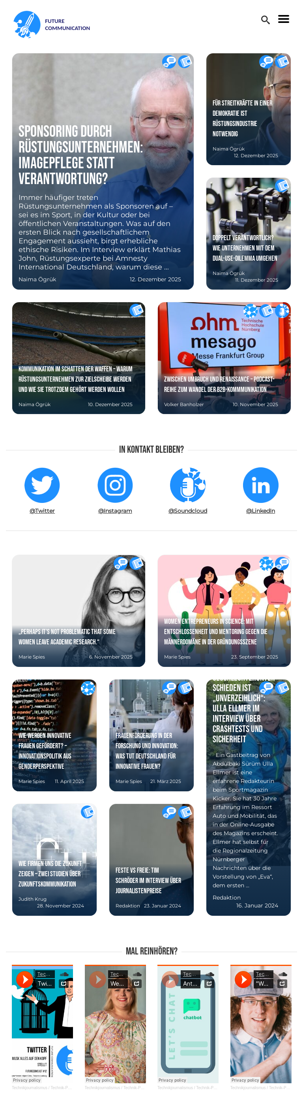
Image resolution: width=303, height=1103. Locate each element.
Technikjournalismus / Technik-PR (41, 1088)
